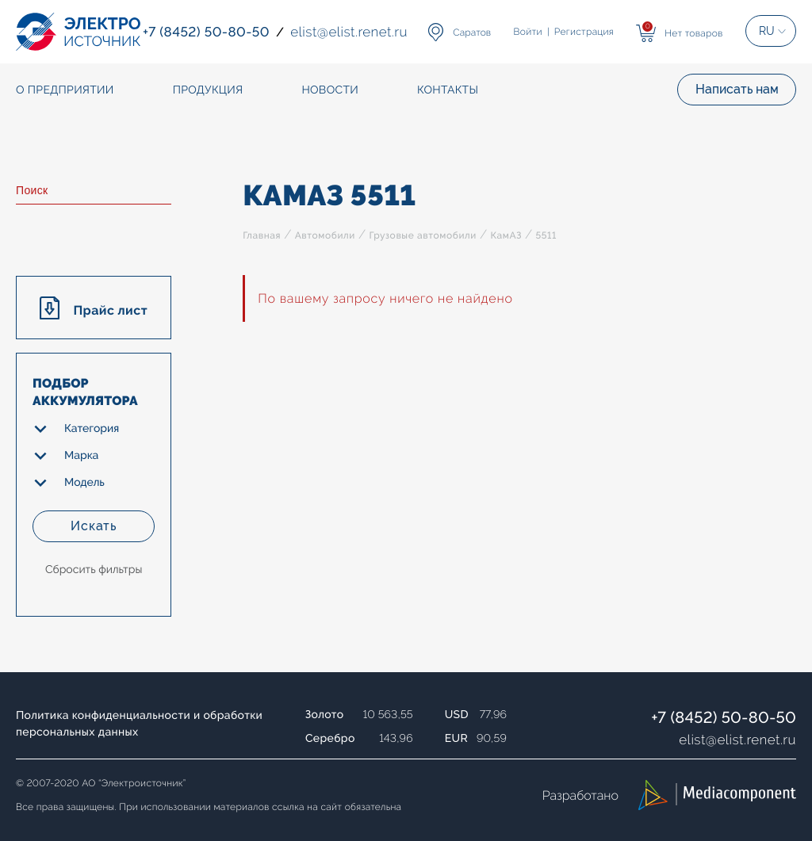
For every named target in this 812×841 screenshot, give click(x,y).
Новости (329, 90)
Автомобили (325, 235)
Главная (262, 235)
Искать (94, 525)
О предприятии (65, 90)
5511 (545, 235)
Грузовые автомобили (422, 235)
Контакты (447, 90)
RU (767, 31)
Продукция (208, 90)
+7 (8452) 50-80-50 (723, 717)
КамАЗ (506, 235)
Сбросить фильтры (93, 570)
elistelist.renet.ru (737, 739)
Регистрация (584, 31)
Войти (528, 31)
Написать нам (737, 89)
